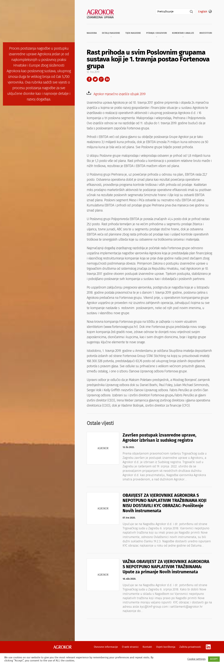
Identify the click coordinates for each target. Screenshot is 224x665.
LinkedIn (107, 79)
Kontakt (147, 647)
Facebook (89, 79)
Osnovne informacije (106, 647)
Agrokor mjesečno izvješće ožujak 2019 (119, 94)
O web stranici (130, 647)
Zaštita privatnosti (190, 647)
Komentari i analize (183, 33)
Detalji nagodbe (111, 33)
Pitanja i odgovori (156, 33)
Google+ (101, 79)
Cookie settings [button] (196, 659)
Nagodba (92, 33)
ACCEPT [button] (214, 659)
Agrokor (62, 647)
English (202, 11)
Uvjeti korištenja (165, 647)
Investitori (205, 33)
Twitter (95, 79)
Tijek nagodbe (133, 33)
